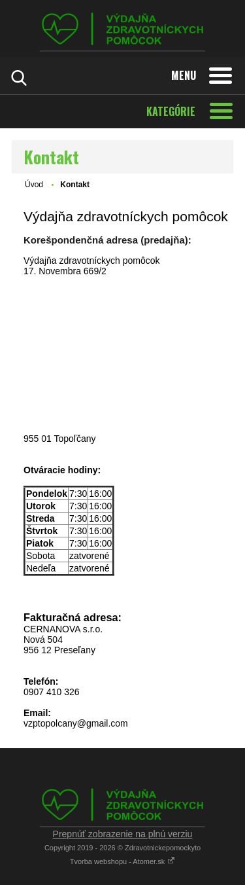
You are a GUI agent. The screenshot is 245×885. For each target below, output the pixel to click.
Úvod (34, 184)
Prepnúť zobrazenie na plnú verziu (123, 834)
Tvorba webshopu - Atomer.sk (123, 861)
